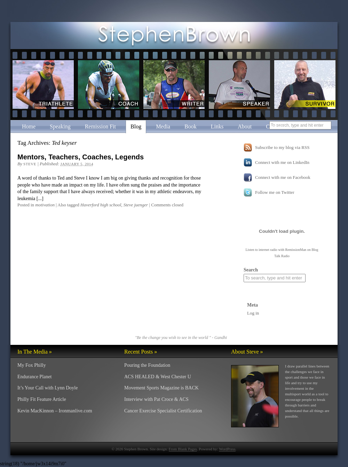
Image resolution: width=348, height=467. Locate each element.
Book (190, 126)
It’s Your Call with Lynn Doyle (47, 387)
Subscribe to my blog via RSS (282, 147)
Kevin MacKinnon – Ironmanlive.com (54, 410)
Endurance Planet (34, 376)
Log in (253, 313)
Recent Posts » (140, 352)
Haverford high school (100, 204)
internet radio (268, 250)
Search (251, 269)
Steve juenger (136, 204)
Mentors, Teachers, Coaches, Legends (80, 157)
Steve (29, 164)
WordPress (227, 449)
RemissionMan (296, 250)
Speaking (60, 126)
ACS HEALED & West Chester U (157, 376)
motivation (45, 204)
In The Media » (34, 352)
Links (217, 126)
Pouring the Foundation (147, 365)
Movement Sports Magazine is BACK (161, 387)
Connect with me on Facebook (282, 177)
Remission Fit (100, 126)
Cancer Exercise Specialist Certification (163, 410)
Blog (135, 126)
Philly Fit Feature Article (41, 399)
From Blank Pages (183, 449)
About (245, 126)
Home (28, 126)
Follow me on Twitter (274, 192)
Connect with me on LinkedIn (282, 162)
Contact (274, 126)
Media (163, 126)
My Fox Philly (31, 365)
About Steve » (247, 352)
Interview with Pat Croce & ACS (156, 399)
